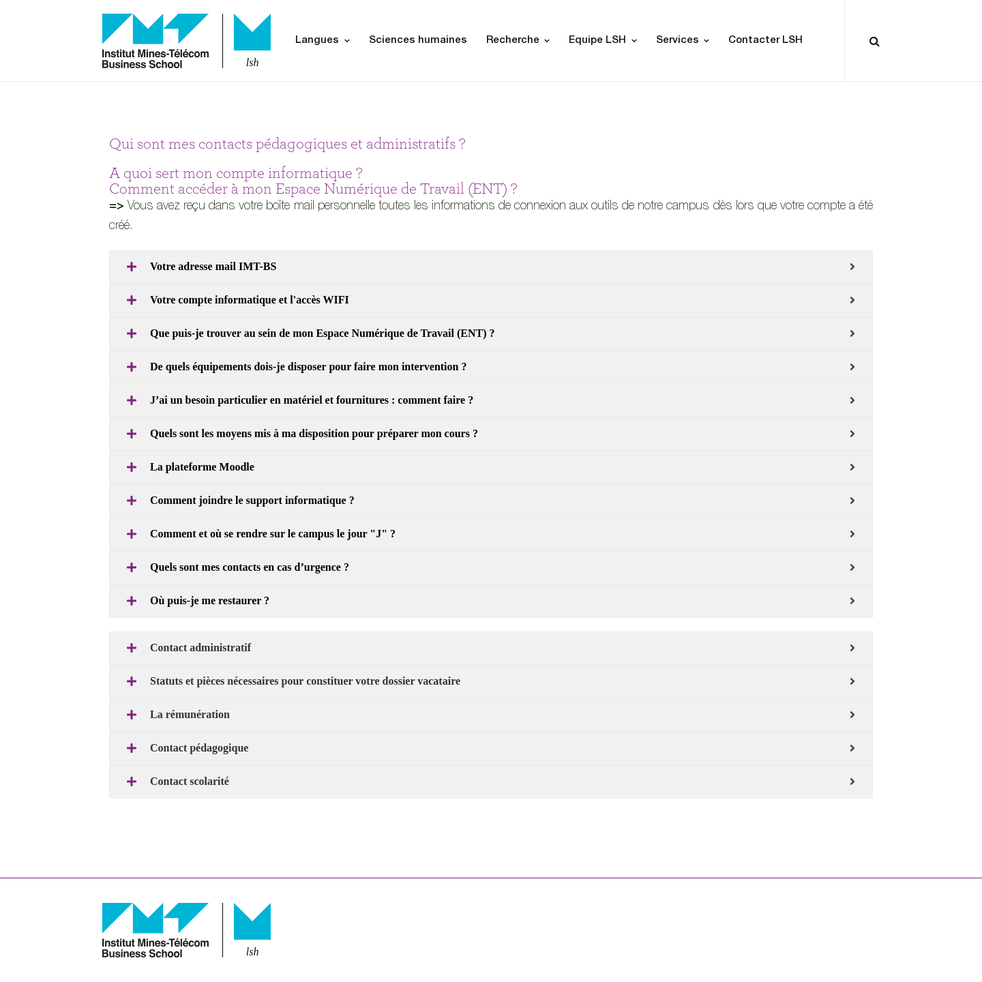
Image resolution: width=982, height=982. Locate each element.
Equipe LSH (597, 40)
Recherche (512, 40)
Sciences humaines (418, 40)
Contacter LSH (765, 40)
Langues (317, 40)
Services (677, 40)
